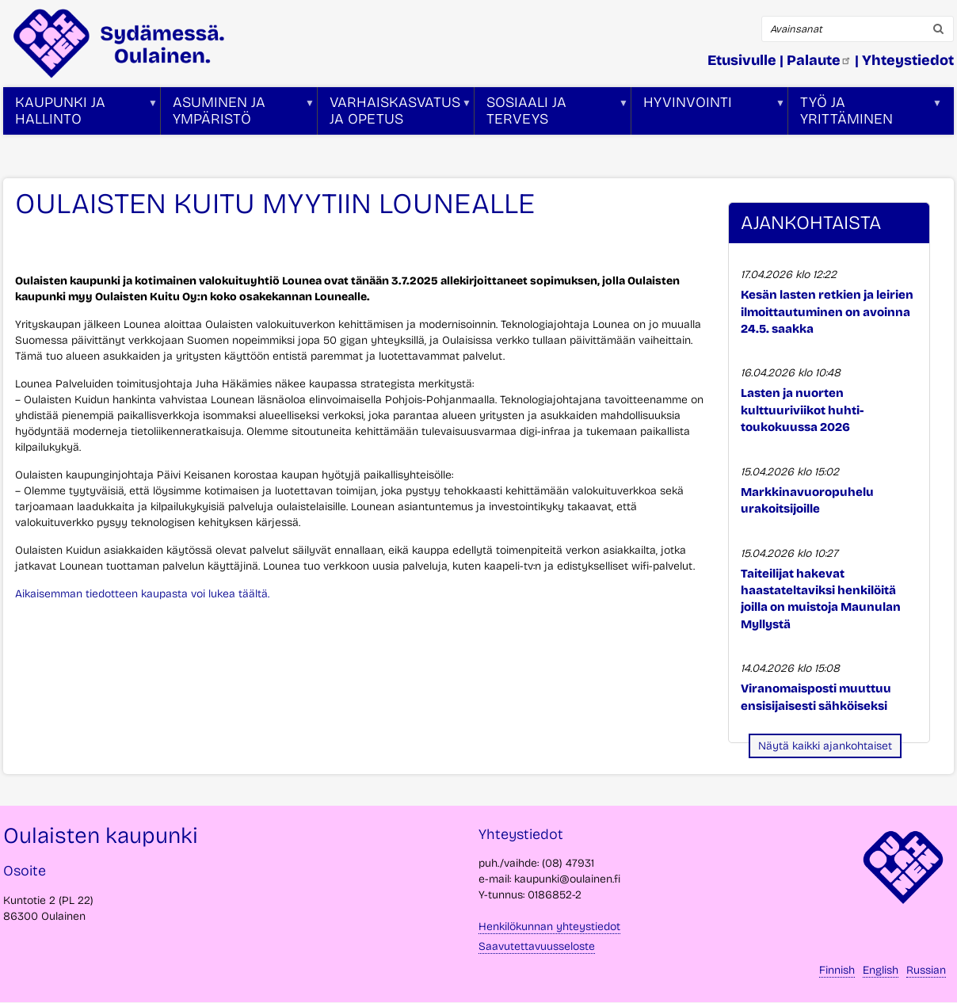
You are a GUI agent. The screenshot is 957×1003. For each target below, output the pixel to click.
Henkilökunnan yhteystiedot (549, 926)
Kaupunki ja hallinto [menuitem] (80, 114)
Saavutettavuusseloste (536, 946)
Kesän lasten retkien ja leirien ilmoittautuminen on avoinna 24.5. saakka (827, 312)
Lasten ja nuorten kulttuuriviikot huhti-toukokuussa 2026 (802, 410)
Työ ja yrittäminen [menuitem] (865, 114)
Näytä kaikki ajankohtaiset (825, 746)
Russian (926, 970)
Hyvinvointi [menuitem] (708, 114)
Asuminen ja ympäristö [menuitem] (238, 114)
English (880, 970)
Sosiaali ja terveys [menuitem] (551, 114)
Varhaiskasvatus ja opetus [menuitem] (394, 114)
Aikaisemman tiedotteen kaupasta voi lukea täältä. (142, 594)
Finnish (837, 970)
